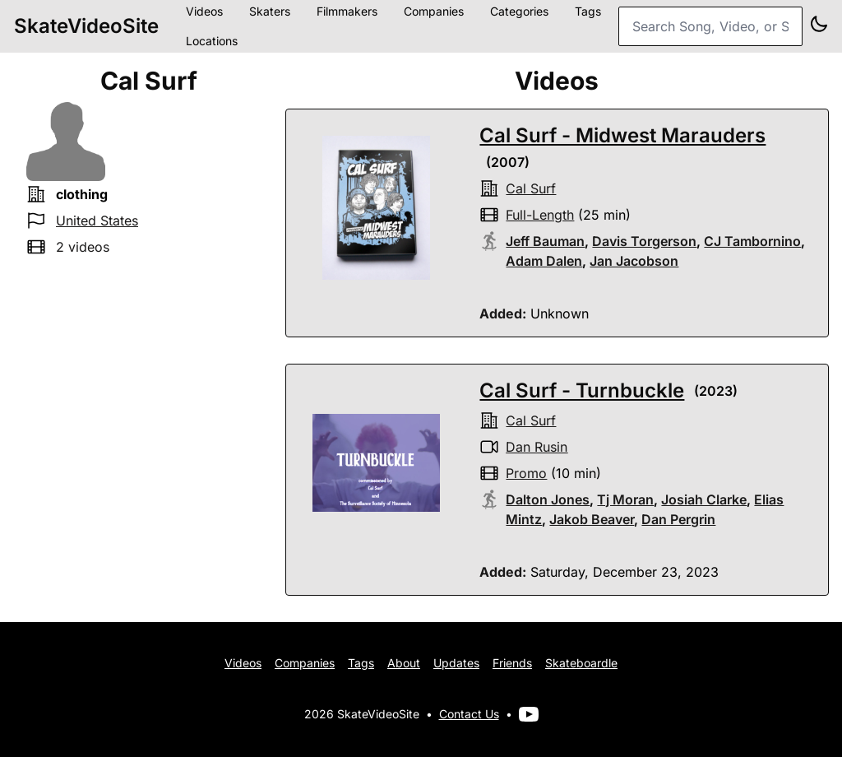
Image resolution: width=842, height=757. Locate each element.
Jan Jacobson (634, 261)
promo (526, 473)
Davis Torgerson (644, 241)
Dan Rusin (536, 447)
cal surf (531, 188)
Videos (242, 663)
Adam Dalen (544, 261)
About (403, 663)
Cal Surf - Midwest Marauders (622, 135)
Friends (512, 663)
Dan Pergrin (678, 519)
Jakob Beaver (591, 519)
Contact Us (469, 714)
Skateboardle (581, 663)
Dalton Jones (548, 499)
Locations (212, 41)
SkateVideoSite (86, 26)
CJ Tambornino (752, 241)
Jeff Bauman (545, 241)
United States (97, 220)
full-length (540, 215)
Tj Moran (625, 499)
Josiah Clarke (704, 499)
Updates (456, 663)
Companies (305, 663)
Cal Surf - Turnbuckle (581, 390)
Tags (361, 663)
